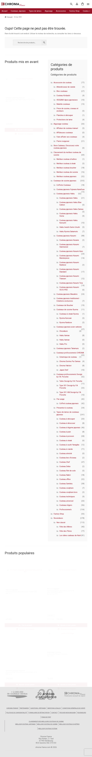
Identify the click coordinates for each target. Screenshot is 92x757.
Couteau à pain (65, 432)
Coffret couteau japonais (68, 403)
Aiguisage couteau (61, 124)
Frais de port (46, 717)
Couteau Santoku (65, 484)
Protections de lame (64, 120)
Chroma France (12, 708)
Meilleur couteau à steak (66, 163)
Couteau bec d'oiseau (67, 458)
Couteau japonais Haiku (65, 194)
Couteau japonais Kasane (69, 240)
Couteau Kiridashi (63, 95)
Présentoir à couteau (64, 408)
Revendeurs (58, 518)
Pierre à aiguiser (62, 141)
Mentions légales (54, 708)
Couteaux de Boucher (64, 305)
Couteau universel (66, 501)
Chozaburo (63, 331)
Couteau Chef (64, 462)
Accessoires (61, 11)
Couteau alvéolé (65, 453)
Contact (54, 712)
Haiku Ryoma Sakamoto (68, 231)
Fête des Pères (65, 531)
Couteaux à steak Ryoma (69, 314)
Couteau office (65, 479)
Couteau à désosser (67, 423)
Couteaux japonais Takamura (67, 348)
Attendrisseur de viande (65, 87)
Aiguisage (49, 11)
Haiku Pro (63, 344)
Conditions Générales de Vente (73, 708)
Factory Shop (74, 11)
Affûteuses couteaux (64, 133)
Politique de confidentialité (16, 712)
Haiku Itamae (64, 335)
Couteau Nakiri (65, 475)
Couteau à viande (66, 449)
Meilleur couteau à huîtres (66, 159)
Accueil (4, 11)
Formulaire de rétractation (39, 712)
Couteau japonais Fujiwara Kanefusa (70, 189)
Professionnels (65, 509)
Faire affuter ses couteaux (66, 137)
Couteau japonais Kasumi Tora (71, 283)
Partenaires (24, 708)
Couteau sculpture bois (68, 492)
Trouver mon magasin (67, 712)
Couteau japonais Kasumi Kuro (71, 251)
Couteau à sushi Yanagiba (69, 445)
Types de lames (35, 11)
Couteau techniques (67, 497)
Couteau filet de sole (67, 471)
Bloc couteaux (61, 91)
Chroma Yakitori (65, 366)
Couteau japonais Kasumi (66, 236)
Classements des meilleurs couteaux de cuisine (46, 721)
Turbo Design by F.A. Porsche (70, 381)
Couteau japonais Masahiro (66, 294)
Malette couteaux (63, 104)
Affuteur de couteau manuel (67, 128)
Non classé (60, 522)
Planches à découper (64, 115)
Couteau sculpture (66, 488)
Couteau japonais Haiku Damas (71, 209)
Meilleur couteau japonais (66, 176)
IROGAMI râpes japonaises (67, 100)
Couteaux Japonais (18, 11)
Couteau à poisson (66, 436)
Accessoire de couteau (63, 83)
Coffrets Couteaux (63, 185)
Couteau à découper (67, 419)
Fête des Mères (65, 527)
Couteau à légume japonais (69, 428)
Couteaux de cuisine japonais (65, 181)
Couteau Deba (64, 466)
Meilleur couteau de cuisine (67, 172)
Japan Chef (63, 370)
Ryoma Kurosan (65, 318)
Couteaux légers (65, 505)
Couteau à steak (65, 440)
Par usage (60, 399)
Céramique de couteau (68, 357)
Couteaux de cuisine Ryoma (67, 309)
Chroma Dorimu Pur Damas (69, 361)
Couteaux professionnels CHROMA (70, 353)
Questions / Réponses (38, 708)
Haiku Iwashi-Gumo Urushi (69, 227)
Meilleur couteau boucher (66, 168)
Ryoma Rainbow (65, 322)
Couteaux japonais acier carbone (69, 327)
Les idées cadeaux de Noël (70, 535)
